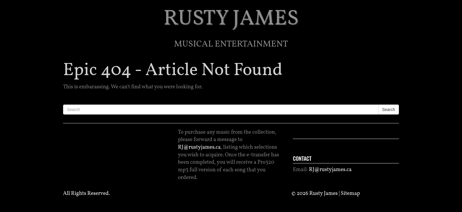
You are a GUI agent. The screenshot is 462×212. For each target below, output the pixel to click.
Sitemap (350, 193)
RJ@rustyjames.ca (199, 147)
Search (388, 109)
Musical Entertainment (231, 44)
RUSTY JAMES (231, 19)
